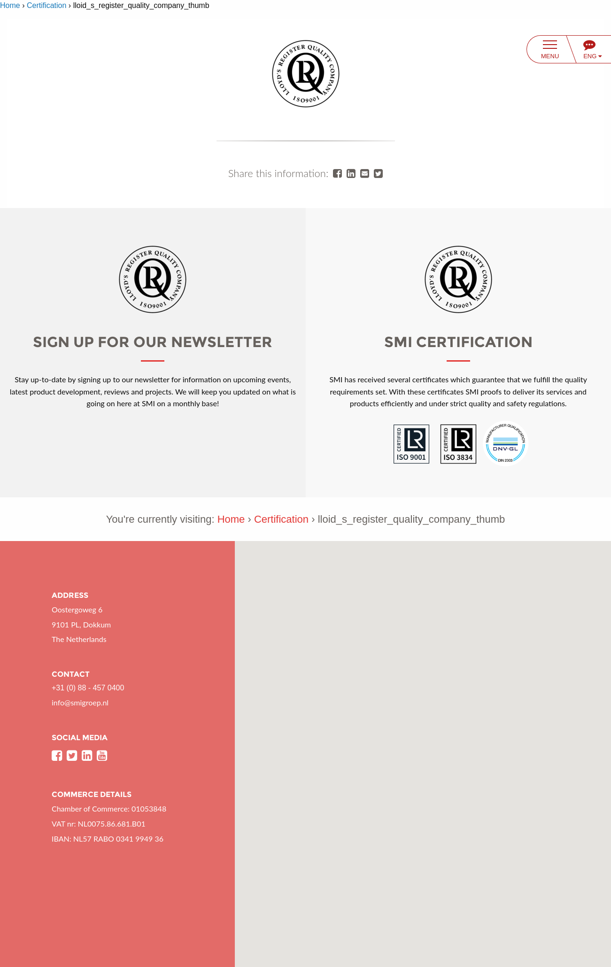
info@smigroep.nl (80, 702)
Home (10, 5)
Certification (46, 5)
